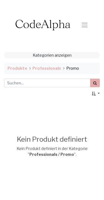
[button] (96, 93)
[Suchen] (95, 83)
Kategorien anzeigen (52, 55)
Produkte (17, 68)
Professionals (46, 68)
